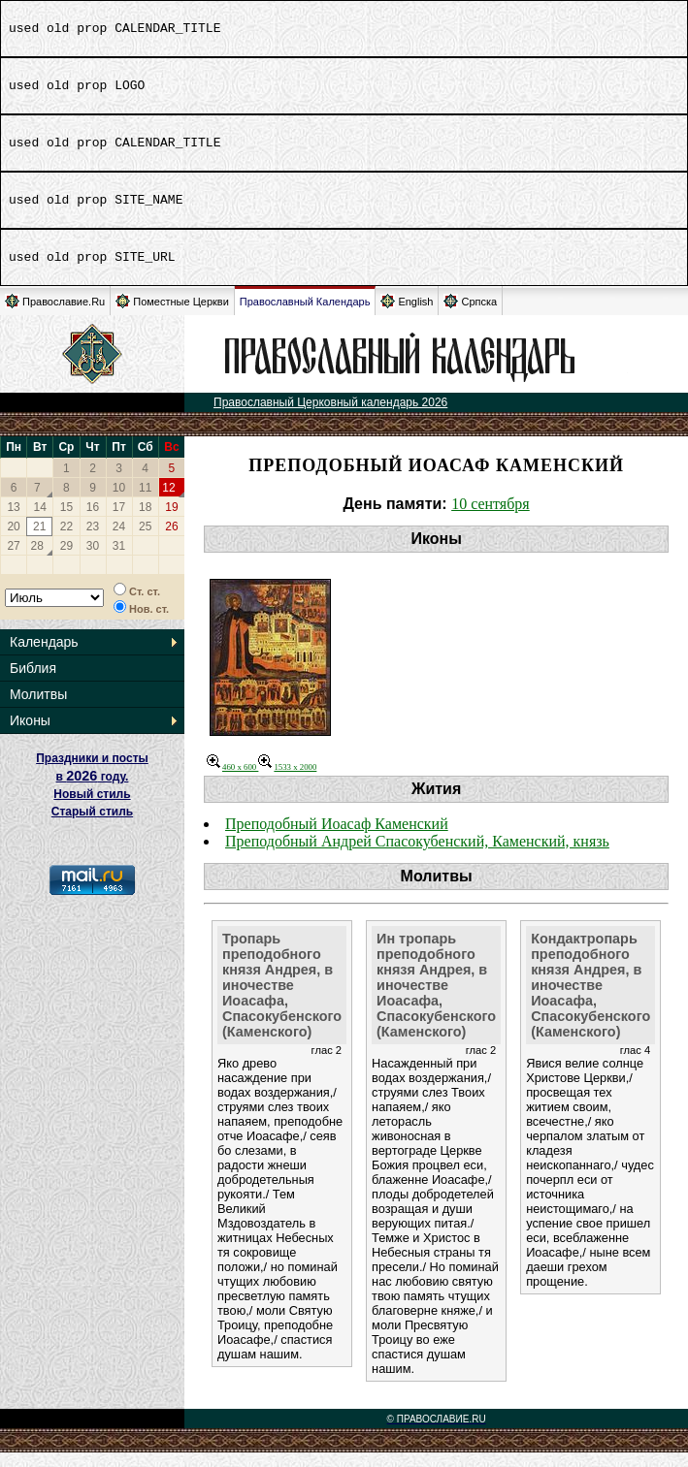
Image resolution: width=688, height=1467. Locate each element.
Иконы (30, 735)
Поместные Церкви (172, 315)
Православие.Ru (55, 315)
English (406, 315)
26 (171, 541)
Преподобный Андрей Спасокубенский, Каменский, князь (417, 855)
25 (145, 541)
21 (39, 541)
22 (66, 541)
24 (119, 541)
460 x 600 (232, 781)
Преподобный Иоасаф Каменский (336, 838)
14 (40, 521)
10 (119, 502)
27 (13, 560)
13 (13, 521)
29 (66, 560)
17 (119, 521)
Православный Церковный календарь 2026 (330, 417)
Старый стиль (92, 826)
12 (168, 502)
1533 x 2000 (287, 781)
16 (92, 521)
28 (37, 560)
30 (92, 560)
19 (171, 521)
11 (145, 502)
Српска (470, 315)
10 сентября (490, 518)
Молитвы (38, 709)
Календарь (44, 656)
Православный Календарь (305, 316)
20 (13, 541)
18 (145, 521)
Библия (33, 682)
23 (92, 541)
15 (66, 521)
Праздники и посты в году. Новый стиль (92, 790)
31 (119, 560)
